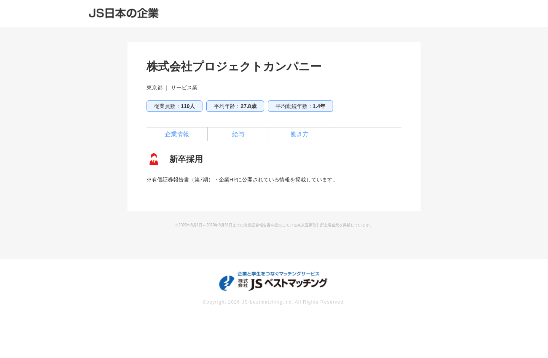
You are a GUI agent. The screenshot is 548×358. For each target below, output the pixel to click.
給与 (238, 134)
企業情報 (177, 134)
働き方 (299, 134)
